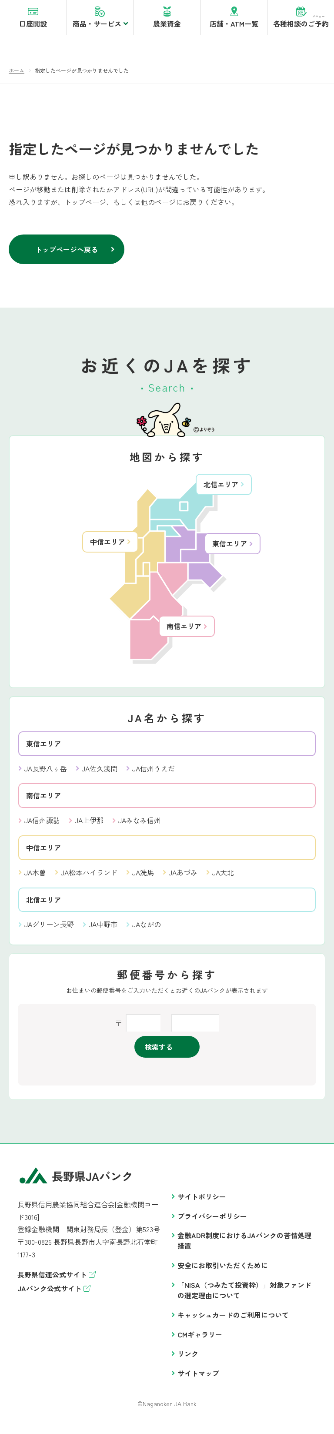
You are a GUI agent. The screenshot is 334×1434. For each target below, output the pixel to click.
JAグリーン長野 (49, 929)
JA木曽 (35, 877)
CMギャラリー (199, 1339)
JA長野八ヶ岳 (45, 773)
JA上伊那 (89, 825)
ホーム (16, 75)
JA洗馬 (143, 877)
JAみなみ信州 (139, 825)
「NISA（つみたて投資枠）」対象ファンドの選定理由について (244, 1294)
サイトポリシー (201, 1201)
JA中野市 (103, 929)
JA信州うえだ (153, 773)
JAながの (146, 929)
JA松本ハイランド (89, 877)
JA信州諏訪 (42, 825)
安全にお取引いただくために (222, 1270)
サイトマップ (198, 1378)
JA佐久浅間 (99, 773)
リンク (187, 1358)
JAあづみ (183, 877)
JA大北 (223, 877)
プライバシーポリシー (212, 1221)
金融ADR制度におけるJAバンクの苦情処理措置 (244, 1245)
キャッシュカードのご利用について (233, 1319)
